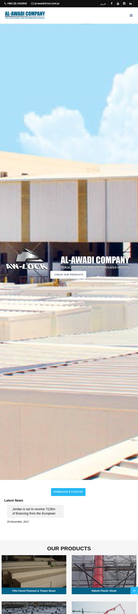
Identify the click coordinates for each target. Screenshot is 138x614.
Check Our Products (68, 274)
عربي (103, 3)
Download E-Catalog (68, 492)
